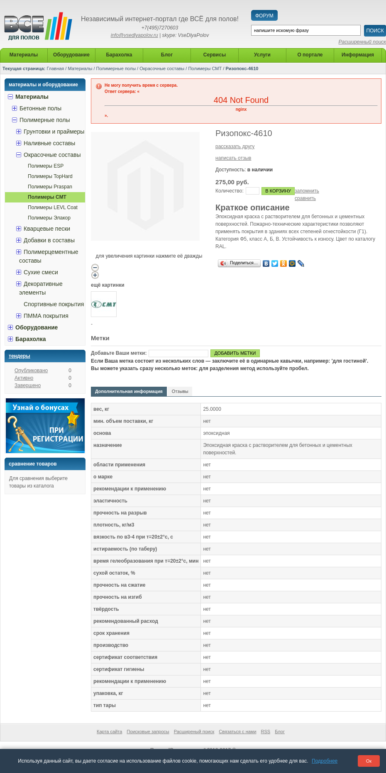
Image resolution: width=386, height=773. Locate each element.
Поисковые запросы (148, 731)
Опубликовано (31, 370)
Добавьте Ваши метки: (119, 353)
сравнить (305, 198)
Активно (24, 378)
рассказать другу (234, 146)
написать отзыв (233, 158)
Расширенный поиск (362, 42)
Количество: (229, 191)
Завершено (28, 385)
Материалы (80, 68)
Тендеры (19, 356)
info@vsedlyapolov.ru (134, 35)
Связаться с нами (237, 731)
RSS (266, 731)
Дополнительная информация (129, 391)
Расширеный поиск (194, 731)
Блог (280, 731)
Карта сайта (109, 731)
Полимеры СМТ (205, 68)
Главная (55, 68)
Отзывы (180, 391)
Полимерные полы (116, 68)
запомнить (307, 191)
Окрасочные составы (161, 68)
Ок (368, 760)
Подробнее (324, 761)
